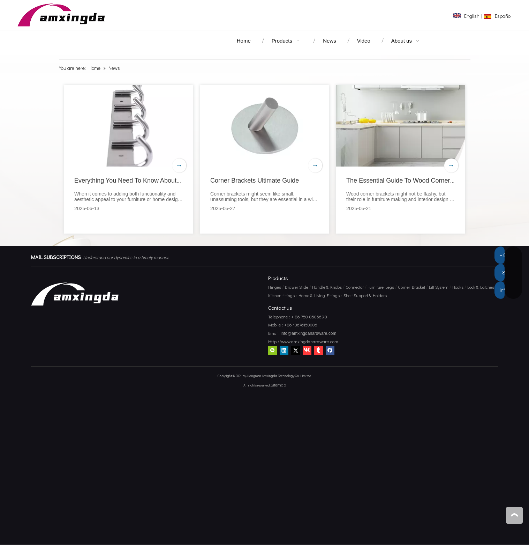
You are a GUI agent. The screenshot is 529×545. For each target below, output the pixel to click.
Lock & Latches (480, 287)
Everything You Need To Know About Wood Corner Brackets (158, 180)
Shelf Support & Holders (365, 295)
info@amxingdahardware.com (308, 333)
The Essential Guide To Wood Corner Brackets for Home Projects (438, 180)
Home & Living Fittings (319, 295)
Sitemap (278, 385)
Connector (355, 287)
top (514, 515)
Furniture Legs (381, 287)
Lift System (438, 287)
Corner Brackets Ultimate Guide (255, 180)
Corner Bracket (411, 287)
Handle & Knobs (327, 287)
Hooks (457, 287)
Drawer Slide (296, 287)
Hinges (274, 287)
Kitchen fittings (281, 295)
